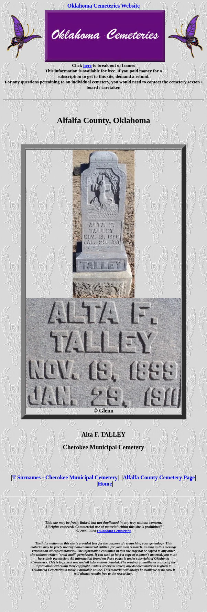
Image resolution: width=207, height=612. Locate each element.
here (87, 65)
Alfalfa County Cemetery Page (159, 477)
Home (105, 484)
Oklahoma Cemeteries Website (103, 6)
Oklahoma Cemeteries (114, 531)
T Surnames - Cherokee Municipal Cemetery (65, 477)
